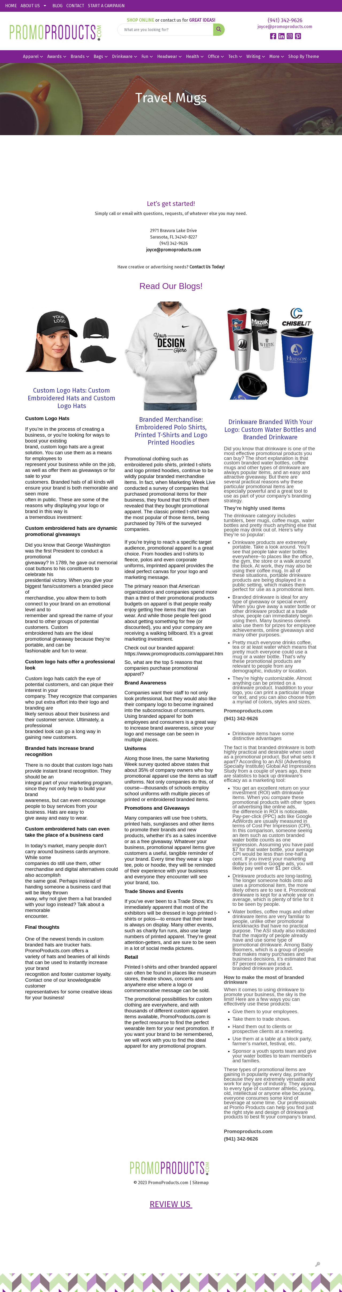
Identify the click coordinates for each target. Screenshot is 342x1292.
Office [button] (213, 56)
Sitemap (200, 1182)
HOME (11, 5)
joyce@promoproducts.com (285, 26)
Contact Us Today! (206, 266)
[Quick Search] (165, 30)
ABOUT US (30, 5)
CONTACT (75, 5)
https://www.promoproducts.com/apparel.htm (174, 653)
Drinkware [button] (122, 56)
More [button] (274, 56)
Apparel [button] (30, 56)
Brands (78, 56)
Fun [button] (144, 56)
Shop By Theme (303, 56)
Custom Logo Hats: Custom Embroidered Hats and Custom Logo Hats (71, 398)
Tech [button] (233, 56)
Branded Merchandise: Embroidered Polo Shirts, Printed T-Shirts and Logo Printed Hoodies (171, 431)
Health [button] (192, 56)
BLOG (57, 5)
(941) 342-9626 (285, 20)
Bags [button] (98, 56)
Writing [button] (253, 56)
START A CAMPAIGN (106, 5)
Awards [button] (54, 56)
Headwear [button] (167, 56)
